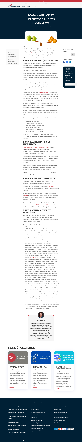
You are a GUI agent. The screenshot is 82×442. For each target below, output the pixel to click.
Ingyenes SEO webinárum (37, 430)
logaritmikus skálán (43, 92)
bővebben (12, 387)
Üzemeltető (57, 422)
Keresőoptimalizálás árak (44, 4)
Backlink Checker (34, 257)
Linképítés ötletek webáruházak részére (40, 367)
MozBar (26, 195)
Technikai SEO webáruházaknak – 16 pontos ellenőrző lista (64, 368)
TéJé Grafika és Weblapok (19, 440)
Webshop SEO (32, 4)
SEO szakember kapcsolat (60, 415)
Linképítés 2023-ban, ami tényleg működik (17, 409)
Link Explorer (51, 186)
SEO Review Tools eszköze (42, 205)
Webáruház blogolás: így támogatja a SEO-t (17, 367)
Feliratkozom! (70, 84)
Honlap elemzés (35, 409)
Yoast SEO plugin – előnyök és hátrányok (17, 425)
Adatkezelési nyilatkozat (59, 420)
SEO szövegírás (34, 415)
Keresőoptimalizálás (22, 4)
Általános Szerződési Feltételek (61, 417)
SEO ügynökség (56, 4)
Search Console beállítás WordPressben (17, 432)
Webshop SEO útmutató (13, 406)
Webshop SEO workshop (36, 420)
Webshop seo (22, 369)
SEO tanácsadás (35, 406)
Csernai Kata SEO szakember (24, 6)
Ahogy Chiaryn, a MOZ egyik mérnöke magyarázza (35, 147)
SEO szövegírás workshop (37, 428)
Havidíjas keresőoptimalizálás (38, 412)
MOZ (32, 53)
